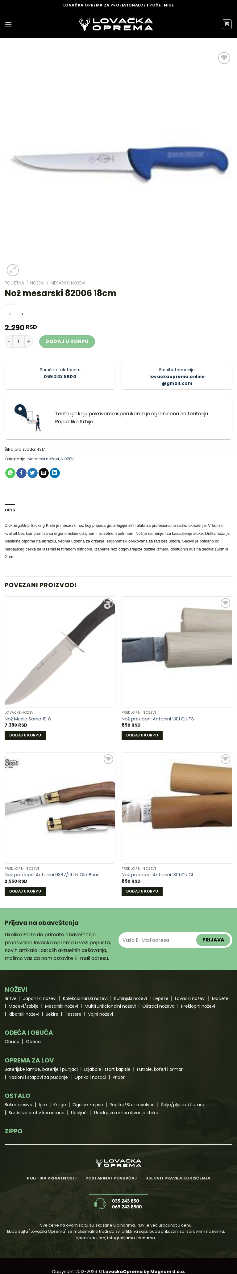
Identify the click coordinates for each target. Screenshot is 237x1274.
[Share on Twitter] (32, 473)
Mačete (220, 998)
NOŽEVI (37, 283)
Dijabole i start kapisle (107, 1069)
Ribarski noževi (24, 1014)
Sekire (52, 1014)
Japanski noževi (39, 998)
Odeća (33, 1041)
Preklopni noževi (198, 1006)
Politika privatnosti (52, 1178)
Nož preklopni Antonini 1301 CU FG (158, 719)
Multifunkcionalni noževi (110, 1006)
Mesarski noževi (68, 283)
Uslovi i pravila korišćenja (177, 1178)
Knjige (59, 1105)
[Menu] (8, 24)
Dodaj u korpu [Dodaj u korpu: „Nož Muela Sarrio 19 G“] (25, 735)
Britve (11, 998)
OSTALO (17, 1095)
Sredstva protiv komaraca (36, 1113)
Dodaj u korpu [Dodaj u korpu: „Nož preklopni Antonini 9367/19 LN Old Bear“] (25, 891)
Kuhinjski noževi (130, 998)
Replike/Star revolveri (132, 1105)
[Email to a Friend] (44, 473)
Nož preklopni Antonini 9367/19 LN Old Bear (52, 875)
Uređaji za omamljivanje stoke (126, 1113)
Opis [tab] (10, 510)
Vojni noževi (100, 1014)
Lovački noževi (190, 998)
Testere (73, 1014)
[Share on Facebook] (21, 473)
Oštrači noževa (158, 1006)
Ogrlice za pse (88, 1105)
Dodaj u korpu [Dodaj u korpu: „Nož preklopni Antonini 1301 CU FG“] (142, 735)
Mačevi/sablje (24, 1006)
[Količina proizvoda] (18, 341)
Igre (43, 1105)
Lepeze (160, 998)
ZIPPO (14, 1131)
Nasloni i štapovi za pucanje (38, 1077)
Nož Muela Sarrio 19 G (28, 719)
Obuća (12, 1041)
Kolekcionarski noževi (85, 998)
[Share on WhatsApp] (10, 473)
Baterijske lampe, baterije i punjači (41, 1069)
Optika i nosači (90, 1077)
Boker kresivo (18, 1105)
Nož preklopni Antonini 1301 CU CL (158, 875)
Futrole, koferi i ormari (160, 1069)
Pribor (119, 1077)
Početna (14, 283)
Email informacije (177, 377)
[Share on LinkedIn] (55, 473)
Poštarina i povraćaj (111, 1178)
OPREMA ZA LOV (29, 1060)
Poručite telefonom (60, 373)
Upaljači (79, 1113)
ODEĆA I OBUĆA (29, 1032)
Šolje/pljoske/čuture (182, 1105)
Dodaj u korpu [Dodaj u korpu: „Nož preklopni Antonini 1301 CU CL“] (142, 891)
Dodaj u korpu (67, 341)
